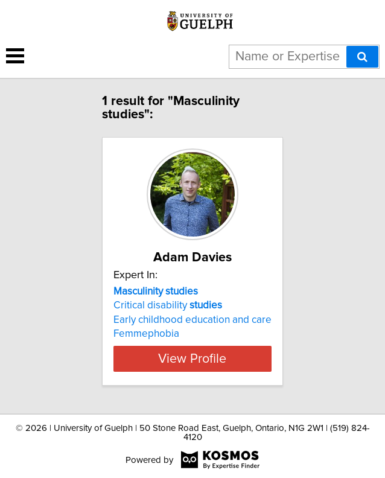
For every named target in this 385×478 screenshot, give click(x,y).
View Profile (192, 358)
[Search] (362, 57)
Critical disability (167, 305)
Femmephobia (146, 333)
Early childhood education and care (192, 319)
